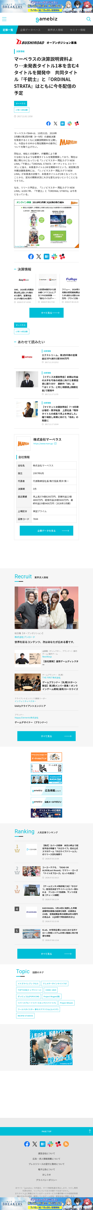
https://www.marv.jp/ (44, 455)
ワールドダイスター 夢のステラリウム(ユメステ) (38, 1059)
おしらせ (46, 1189)
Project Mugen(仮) (52, 1046)
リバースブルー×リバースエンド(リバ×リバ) (37, 1053)
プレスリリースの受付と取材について (47, 1178)
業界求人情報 (55, 30)
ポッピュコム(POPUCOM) (28, 1046)
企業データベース (30, 30)
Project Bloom (66, 1053)
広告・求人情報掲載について (46, 1173)
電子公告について (46, 1183)
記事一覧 (8, 30)
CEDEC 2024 (50, 1040)
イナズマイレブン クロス (28, 1033)
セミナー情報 (77, 30)
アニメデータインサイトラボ (55, 1033)
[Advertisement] (35, 325)
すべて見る (46, 312)
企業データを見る (46, 542)
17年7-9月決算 (22, 110)
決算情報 (20, 51)
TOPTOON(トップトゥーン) (29, 1040)
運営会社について (46, 1167)
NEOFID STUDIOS (25, 1066)
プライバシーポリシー (46, 1194)
